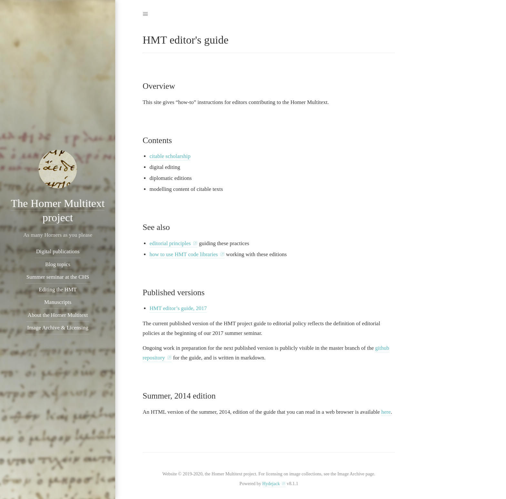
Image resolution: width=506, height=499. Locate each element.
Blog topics (57, 264)
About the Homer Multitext (57, 315)
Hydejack (271, 483)
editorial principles (170, 243)
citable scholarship (169, 156)
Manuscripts (57, 302)
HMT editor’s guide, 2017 (178, 308)
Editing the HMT (57, 289)
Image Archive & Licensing (57, 328)
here (385, 412)
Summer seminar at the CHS (57, 277)
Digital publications (57, 251)
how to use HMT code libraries (183, 254)
